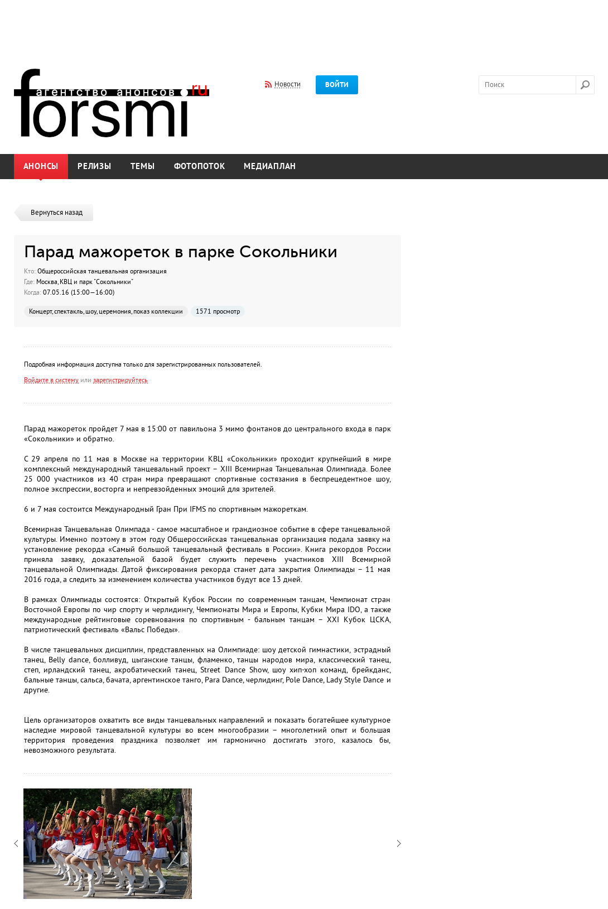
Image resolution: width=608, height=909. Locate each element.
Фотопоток (199, 166)
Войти (337, 84)
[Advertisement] (304, 27)
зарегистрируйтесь (120, 380)
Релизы (95, 166)
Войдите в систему (51, 380)
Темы (143, 166)
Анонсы (41, 166)
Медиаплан (270, 166)
